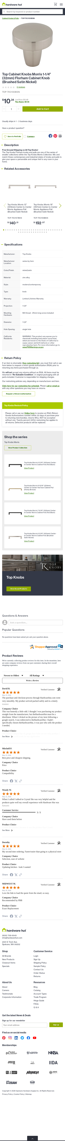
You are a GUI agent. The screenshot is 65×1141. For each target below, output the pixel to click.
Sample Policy (40, 966)
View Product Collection (17, 448)
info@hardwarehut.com (12, 938)
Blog (35, 987)
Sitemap (28, 1094)
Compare (29, 136)
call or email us (52, 386)
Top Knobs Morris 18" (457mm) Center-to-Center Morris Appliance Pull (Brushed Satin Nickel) (45, 208)
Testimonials (7, 994)
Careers (5, 990)
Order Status (39, 973)
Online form (29, 413)
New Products (8, 959)
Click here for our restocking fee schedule (20, 386)
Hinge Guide (39, 1000)
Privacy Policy (7, 1094)
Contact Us (38, 969)
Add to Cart (43, 109)
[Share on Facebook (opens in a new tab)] (11, 781)
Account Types (40, 994)
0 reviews (21, 87)
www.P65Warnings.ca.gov (33, 347)
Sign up (56, 1025)
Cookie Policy (19, 1094)
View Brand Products (18, 589)
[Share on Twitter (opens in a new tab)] (16, 781)
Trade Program (40, 997)
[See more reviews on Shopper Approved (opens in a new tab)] (20, 781)
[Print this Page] (60, 136)
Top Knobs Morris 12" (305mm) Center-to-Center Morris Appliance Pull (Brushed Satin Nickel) (19, 208)
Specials (5, 966)
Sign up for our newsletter (13, 1020)
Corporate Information (11, 997)
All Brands (6, 956)
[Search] (32, 11)
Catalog (37, 990)
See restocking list (31, 363)
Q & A (36, 1007)
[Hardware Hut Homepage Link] (12, 4)
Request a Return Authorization (18, 394)
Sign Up (37, 959)
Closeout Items (8, 963)
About (4, 987)
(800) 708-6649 (9, 935)
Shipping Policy (40, 963)
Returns (37, 976)
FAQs (36, 1004)
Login (36, 956)
